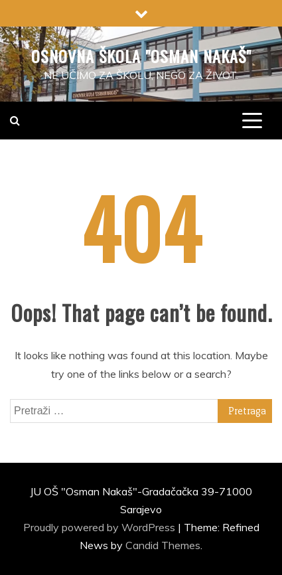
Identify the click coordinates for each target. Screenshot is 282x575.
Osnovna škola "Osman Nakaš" (141, 56)
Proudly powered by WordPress (100, 527)
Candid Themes (162, 545)
